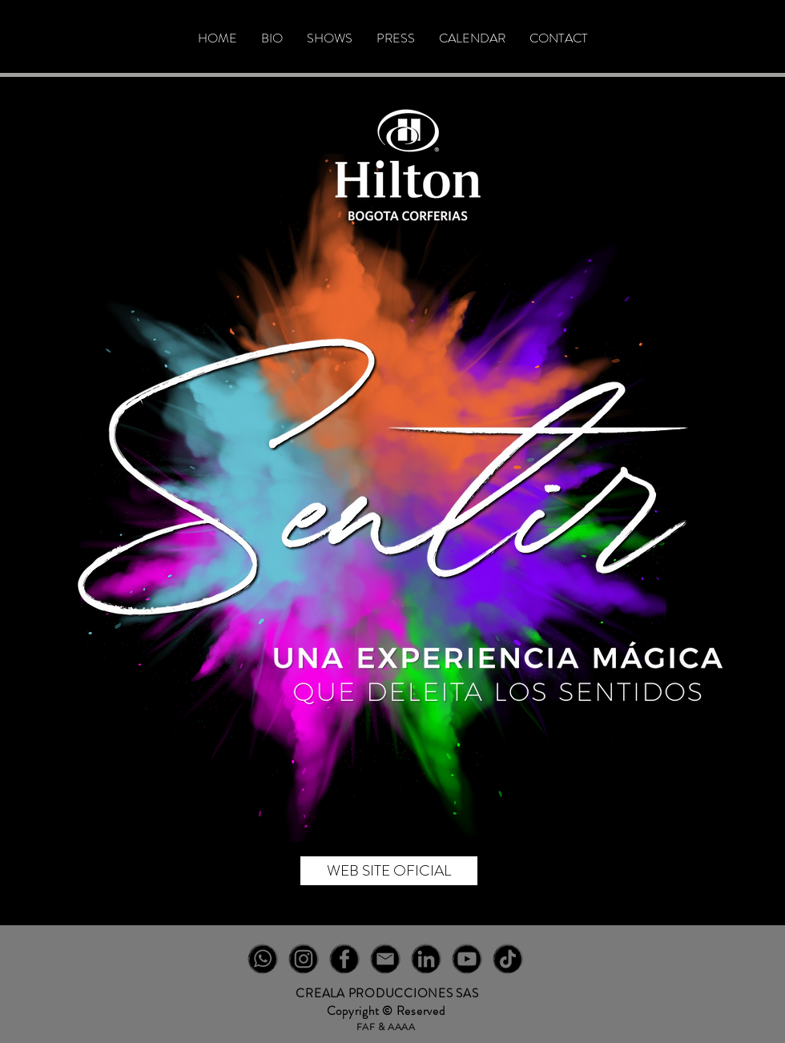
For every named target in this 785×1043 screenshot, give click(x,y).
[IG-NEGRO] (303, 959)
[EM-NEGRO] (385, 959)
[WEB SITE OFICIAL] (388, 870)
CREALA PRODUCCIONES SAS (387, 993)
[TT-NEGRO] (507, 959)
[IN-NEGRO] (426, 959)
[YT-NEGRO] (467, 959)
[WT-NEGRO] (262, 959)
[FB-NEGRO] (344, 959)
